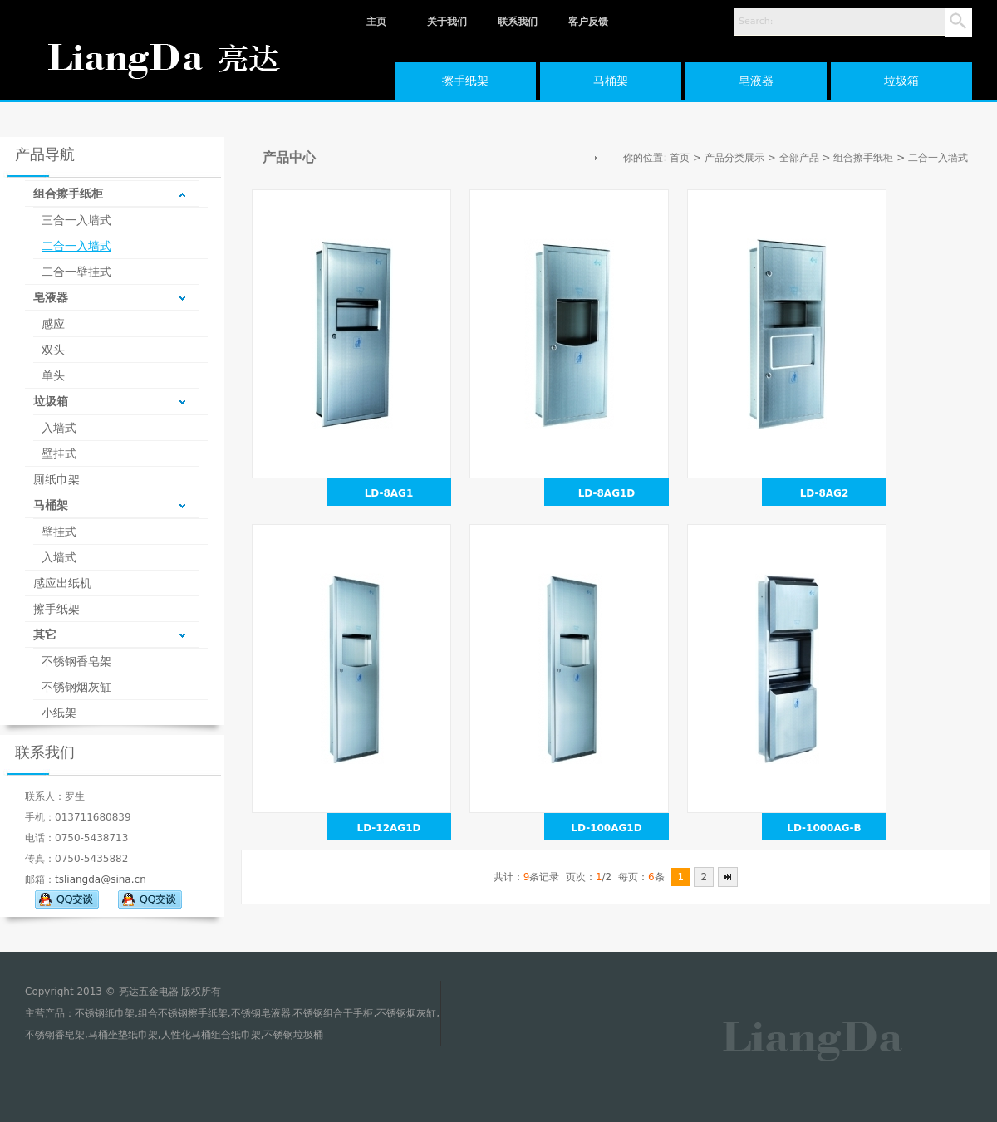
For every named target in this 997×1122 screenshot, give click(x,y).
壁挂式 (59, 453)
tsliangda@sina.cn (100, 879)
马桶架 (610, 80)
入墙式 (59, 427)
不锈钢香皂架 (76, 661)
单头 (53, 375)
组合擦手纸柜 (68, 193)
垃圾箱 (901, 80)
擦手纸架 (465, 80)
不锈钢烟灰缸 (76, 686)
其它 (44, 634)
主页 (376, 21)
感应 (53, 324)
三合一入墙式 (76, 220)
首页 (680, 158)
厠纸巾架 (56, 479)
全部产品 (799, 158)
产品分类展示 (734, 158)
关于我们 (447, 21)
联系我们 (518, 21)
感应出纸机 (62, 583)
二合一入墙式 (76, 245)
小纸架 (59, 712)
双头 (53, 349)
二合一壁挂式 (76, 271)
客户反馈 (588, 21)
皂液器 (756, 80)
